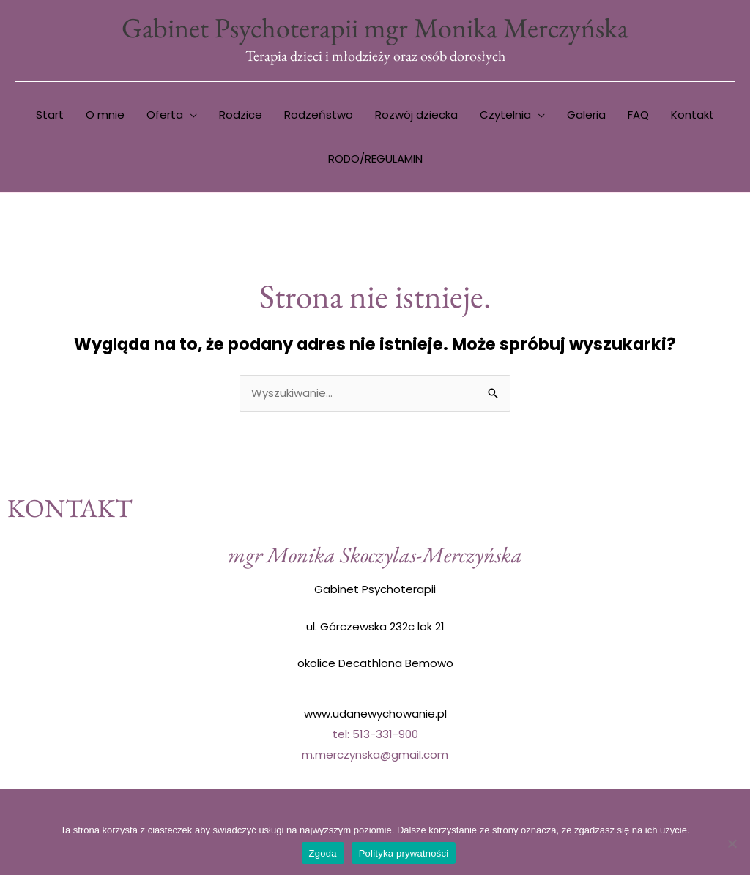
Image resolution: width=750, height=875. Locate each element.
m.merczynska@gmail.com (375, 754)
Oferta (164, 114)
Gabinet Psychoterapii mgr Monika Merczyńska (375, 27)
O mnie (105, 114)
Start (50, 114)
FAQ (638, 114)
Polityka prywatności (404, 853)
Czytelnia (505, 114)
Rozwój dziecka (416, 114)
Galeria (586, 114)
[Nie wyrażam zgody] (731, 843)
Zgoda (323, 853)
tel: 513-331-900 (375, 734)
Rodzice (240, 114)
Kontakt (692, 114)
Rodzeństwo (318, 114)
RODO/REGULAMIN (375, 158)
